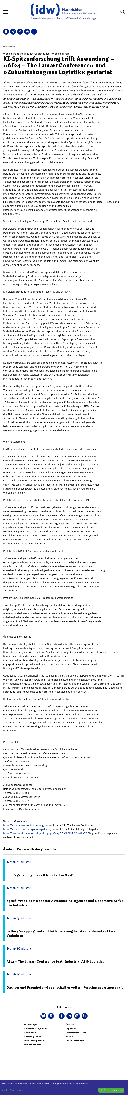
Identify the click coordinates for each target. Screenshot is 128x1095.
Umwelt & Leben (32, 1036)
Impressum (71, 1028)
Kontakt (69, 1036)
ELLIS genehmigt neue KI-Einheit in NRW (40, 875)
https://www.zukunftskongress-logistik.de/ (27, 829)
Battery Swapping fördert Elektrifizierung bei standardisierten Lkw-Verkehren (61, 933)
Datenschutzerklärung (76, 1032)
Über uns (70, 1024)
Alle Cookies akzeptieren (111, 1090)
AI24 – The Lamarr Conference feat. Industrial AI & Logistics (55, 961)
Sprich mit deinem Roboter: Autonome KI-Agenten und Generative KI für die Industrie (65, 903)
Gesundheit (30, 1032)
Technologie (30, 1024)
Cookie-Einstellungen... (13, 1090)
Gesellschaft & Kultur (35, 1028)
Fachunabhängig (32, 1044)
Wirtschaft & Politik (34, 1040)
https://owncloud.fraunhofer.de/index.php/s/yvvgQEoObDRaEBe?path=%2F (46, 833)
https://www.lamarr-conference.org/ (23, 825)
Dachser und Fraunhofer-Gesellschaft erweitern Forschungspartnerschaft (65, 987)
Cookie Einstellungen (75, 1040)
